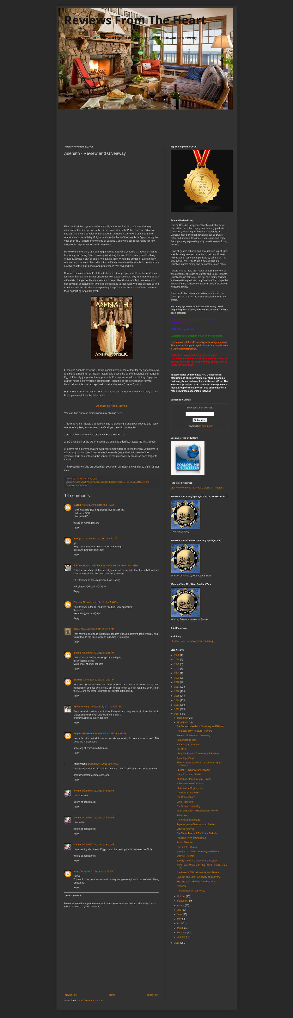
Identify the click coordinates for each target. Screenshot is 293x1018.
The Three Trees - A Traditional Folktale (196, 833)
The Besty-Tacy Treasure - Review (194, 730)
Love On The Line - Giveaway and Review (198, 877)
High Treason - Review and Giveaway (195, 881)
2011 (177, 714)
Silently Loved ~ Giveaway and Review (196, 860)
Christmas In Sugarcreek (189, 788)
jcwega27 (79, 538)
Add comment (73, 895)
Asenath (104, 482)
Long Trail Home (184, 801)
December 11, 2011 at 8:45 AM (98, 844)
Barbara (78, 679)
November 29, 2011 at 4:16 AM (98, 505)
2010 (177, 942)
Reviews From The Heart (135, 20)
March (180, 928)
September (183, 900)
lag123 (77, 505)
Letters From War (185, 829)
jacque (77, 652)
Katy (76, 871)
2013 (177, 705)
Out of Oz (181, 749)
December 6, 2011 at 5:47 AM (103, 763)
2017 (177, 687)
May (179, 919)
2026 (177, 655)
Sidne (77, 629)
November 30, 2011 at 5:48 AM (102, 602)
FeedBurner (206, 426)
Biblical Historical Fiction (120, 482)
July (179, 910)
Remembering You (186, 740)
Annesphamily (81, 706)
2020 (177, 677)
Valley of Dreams (185, 856)
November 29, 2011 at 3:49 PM (101, 538)
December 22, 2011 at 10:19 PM (96, 871)
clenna (77, 790)
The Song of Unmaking (188, 806)
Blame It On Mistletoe (187, 744)
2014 (177, 700)
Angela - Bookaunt (84, 733)
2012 (177, 709)
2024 (177, 659)
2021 (177, 673)
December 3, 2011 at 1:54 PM (106, 706)
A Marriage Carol (185, 758)
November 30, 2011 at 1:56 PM (98, 652)
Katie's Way (182, 815)
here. (120, 413)
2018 (177, 682)
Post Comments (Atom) (90, 1000)
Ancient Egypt (79, 482)
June (180, 914)
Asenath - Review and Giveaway (193, 735)
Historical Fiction (83, 485)
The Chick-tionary (185, 797)
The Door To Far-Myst (187, 792)
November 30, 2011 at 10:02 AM (97, 629)
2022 (177, 668)
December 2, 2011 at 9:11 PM (98, 679)
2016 (177, 691)
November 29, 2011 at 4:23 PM (122, 565)
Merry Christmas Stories (188, 774)
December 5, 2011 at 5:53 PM (110, 733)
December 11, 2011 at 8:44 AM (98, 817)
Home (112, 995)
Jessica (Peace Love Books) (89, 565)
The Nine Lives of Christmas (191, 838)
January (181, 937)
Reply (77, 527)
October (181, 896)
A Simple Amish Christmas (190, 783)
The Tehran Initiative (186, 847)
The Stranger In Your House (190, 890)
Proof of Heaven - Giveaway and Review (197, 810)
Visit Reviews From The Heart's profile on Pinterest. (197, 487)
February (182, 932)
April (179, 923)
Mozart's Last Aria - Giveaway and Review (198, 851)
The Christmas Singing (188, 819)
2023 (177, 664)
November (182, 722)
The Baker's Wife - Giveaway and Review (197, 872)
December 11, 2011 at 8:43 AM (98, 790)
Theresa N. (79, 602)
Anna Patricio (93, 482)
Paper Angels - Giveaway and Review (195, 824)
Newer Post (71, 995)
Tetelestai (181, 886)
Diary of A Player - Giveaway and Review (197, 753)
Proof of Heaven (184, 842)
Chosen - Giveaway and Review (193, 770)
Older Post (152, 995)
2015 (177, 695)
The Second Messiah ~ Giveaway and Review (200, 726)
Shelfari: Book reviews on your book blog (192, 641)
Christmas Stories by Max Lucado (193, 779)
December (182, 718)
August (181, 905)
